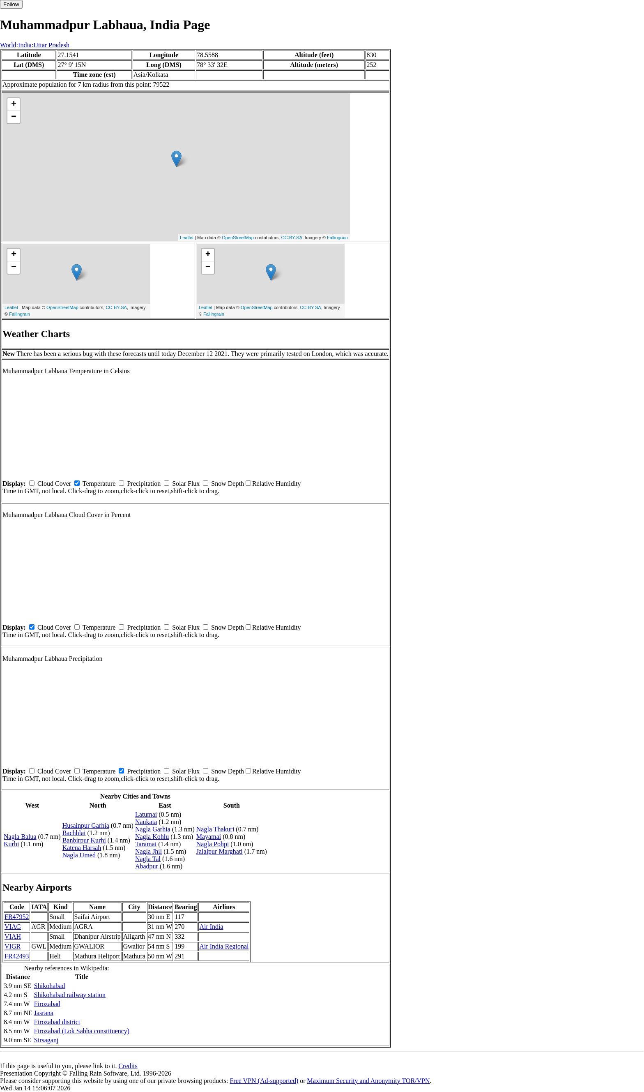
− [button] (13, 117)
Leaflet (186, 237)
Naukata (146, 821)
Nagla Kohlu (152, 836)
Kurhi (11, 843)
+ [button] (13, 104)
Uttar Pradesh (51, 45)
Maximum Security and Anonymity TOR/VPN (368, 1080)
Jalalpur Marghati (219, 851)
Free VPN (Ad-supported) (264, 1080)
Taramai (145, 843)
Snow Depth (227, 483)
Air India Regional (223, 946)
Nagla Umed (79, 855)
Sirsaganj (46, 1040)
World (8, 45)
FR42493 (17, 956)
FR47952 (17, 916)
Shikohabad (49, 985)
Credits (127, 1065)
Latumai (146, 814)
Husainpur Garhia (85, 825)
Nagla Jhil (148, 851)
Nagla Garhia (152, 829)
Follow (11, 4)
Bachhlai (74, 832)
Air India (211, 926)
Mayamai (208, 836)
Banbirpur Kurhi (84, 840)
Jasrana (43, 1012)
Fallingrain (337, 237)
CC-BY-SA (291, 237)
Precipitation (144, 483)
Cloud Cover (54, 483)
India (25, 45)
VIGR (13, 946)
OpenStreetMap (238, 237)
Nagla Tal (148, 858)
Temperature (99, 483)
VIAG (13, 926)
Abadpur (146, 866)
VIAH (13, 936)
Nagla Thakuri (215, 829)
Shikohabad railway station (70, 994)
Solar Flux (186, 483)
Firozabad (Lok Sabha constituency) (81, 1030)
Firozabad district (57, 1021)
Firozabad (47, 1003)
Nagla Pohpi (212, 843)
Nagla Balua (20, 836)
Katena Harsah (81, 847)
